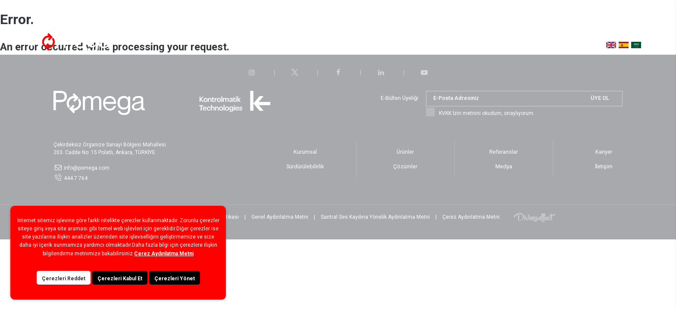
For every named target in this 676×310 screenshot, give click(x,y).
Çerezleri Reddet (63, 288)
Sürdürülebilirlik (362, 42)
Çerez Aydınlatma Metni (471, 217)
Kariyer (403, 42)
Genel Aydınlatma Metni (279, 217)
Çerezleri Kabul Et (119, 288)
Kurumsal (305, 152)
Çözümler (243, 42)
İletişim (462, 42)
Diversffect (534, 217)
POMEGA (70, 42)
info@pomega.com (87, 168)
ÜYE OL (600, 98)
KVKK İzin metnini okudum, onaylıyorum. (487, 113)
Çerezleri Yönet (174, 288)
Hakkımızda (204, 42)
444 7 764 (76, 178)
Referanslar (314, 42)
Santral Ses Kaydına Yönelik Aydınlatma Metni (375, 217)
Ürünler (278, 42)
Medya (432, 42)
